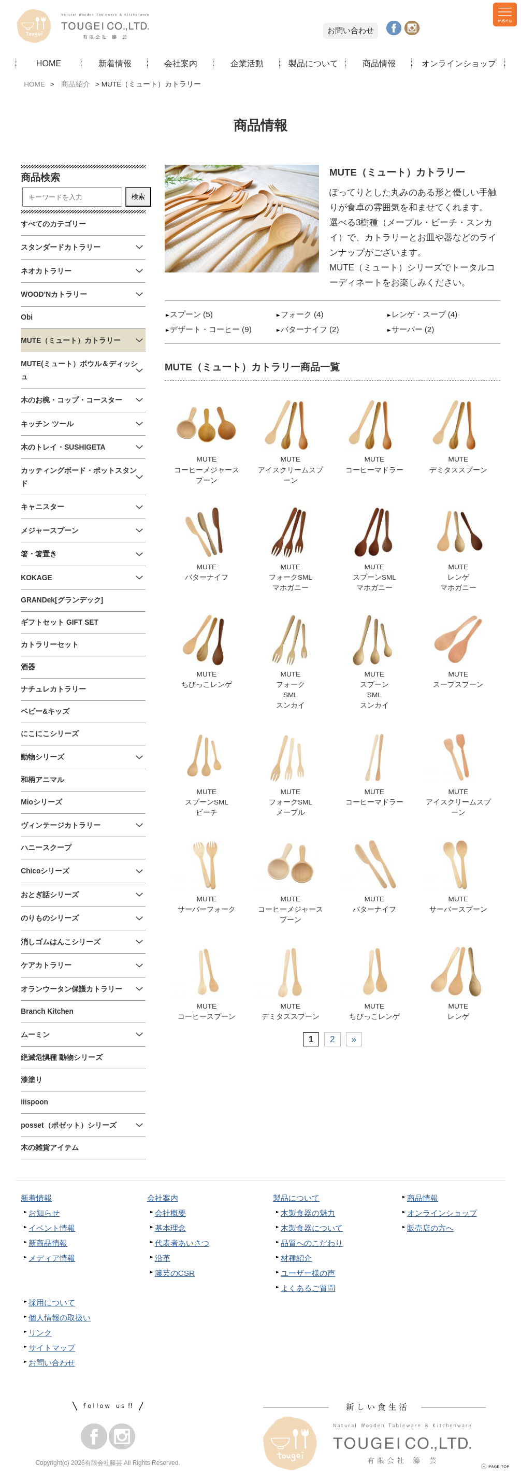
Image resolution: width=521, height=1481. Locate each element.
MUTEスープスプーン (458, 651)
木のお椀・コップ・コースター (71, 400)
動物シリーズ (42, 757)
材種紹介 (296, 1258)
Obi (27, 317)
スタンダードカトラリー (60, 247)
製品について (313, 63)
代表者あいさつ (182, 1243)
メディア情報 (51, 1258)
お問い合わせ (350, 30)
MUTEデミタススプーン (458, 436)
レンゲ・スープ (419, 314)
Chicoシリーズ (45, 871)
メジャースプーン (50, 531)
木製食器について (312, 1228)
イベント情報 (51, 1228)
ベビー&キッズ (45, 711)
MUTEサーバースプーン (458, 878)
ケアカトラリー (46, 965)
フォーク (296, 314)
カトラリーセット (50, 645)
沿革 (162, 1258)
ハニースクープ (46, 848)
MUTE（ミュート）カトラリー (71, 340)
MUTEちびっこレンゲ (206, 651)
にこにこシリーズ (50, 734)
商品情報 (379, 63)
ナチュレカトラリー (53, 689)
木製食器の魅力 (308, 1213)
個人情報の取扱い (59, 1317)
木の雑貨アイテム (50, 1148)
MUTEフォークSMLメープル (290, 776)
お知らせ (44, 1213)
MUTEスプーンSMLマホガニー (374, 550)
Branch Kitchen (47, 1011)
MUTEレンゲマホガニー (458, 550)
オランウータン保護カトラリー (71, 989)
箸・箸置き (39, 554)
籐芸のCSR (175, 1273)
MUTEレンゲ (458, 986)
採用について (51, 1302)
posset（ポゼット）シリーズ (68, 1125)
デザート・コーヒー (205, 329)
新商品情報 (47, 1243)
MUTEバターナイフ (206, 544)
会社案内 (180, 63)
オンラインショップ (459, 63)
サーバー (407, 329)
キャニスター (42, 507)
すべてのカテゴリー (53, 224)
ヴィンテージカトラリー (60, 825)
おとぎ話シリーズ (50, 895)
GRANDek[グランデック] (62, 600)
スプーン (185, 314)
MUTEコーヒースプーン (206, 986)
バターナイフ (304, 329)
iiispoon (34, 1102)
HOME (48, 63)
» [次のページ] (354, 1043)
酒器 (28, 667)
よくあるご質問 (308, 1288)
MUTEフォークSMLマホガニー (290, 550)
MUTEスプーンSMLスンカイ (374, 662)
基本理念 (170, 1228)
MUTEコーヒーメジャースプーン (206, 442)
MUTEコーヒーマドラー (374, 436)
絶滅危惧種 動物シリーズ (62, 1057)
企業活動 (247, 63)
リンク (40, 1332)
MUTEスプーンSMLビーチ (206, 776)
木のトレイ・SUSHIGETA (63, 447)
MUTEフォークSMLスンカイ (290, 662)
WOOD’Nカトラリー (54, 294)
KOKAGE (36, 578)
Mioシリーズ (41, 802)
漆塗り (31, 1080)
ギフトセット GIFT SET (59, 622)
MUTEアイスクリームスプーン (290, 442)
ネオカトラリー (46, 271)
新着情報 (115, 63)
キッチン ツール (47, 424)
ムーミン (35, 1035)
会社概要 (170, 1213)
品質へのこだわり (312, 1243)
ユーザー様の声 (308, 1273)
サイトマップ (51, 1347)
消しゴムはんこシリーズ (60, 942)
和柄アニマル (42, 780)
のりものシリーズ (50, 918)
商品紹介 (75, 84)
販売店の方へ (430, 1228)
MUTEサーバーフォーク (206, 878)
